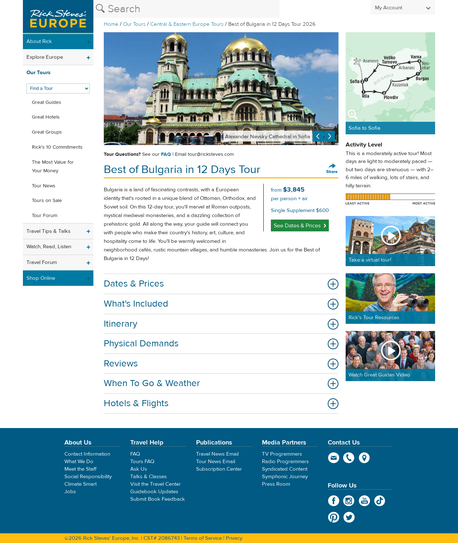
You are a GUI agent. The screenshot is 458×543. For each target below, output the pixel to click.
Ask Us (138, 469)
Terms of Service (203, 538)
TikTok (380, 500)
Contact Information (87, 454)
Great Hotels (46, 117)
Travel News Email (217, 454)
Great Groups (47, 132)
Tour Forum (44, 215)
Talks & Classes (148, 476)
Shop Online (40, 278)
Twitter (349, 517)
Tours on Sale (47, 200)
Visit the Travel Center (155, 484)
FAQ (166, 154)
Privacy (234, 538)
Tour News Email (215, 461)
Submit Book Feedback (157, 499)
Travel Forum (41, 262)
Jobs (70, 491)
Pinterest (334, 517)
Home (111, 24)
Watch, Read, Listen (48, 246)
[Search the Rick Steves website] (186, 9)
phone (349, 457)
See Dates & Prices (297, 225)
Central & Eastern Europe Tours (187, 24)
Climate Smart (80, 484)
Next (329, 136)
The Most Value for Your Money (53, 166)
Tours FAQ (142, 461)
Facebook (334, 500)
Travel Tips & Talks (48, 231)
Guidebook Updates (154, 491)
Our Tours (134, 24)
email (334, 457)
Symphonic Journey (285, 476)
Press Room (276, 484)
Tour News (43, 186)
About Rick (39, 41)
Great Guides (46, 102)
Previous (318, 136)
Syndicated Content (284, 469)
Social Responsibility (88, 476)
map (364, 457)
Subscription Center (219, 469)
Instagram (349, 500)
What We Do (78, 461)
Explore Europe (44, 57)
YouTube (364, 500)
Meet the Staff (80, 469)
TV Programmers (282, 454)
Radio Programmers (285, 461)
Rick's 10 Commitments (57, 147)
